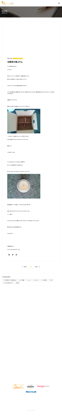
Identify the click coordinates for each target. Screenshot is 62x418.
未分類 (17, 283)
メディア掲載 (21, 280)
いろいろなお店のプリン (17, 58)
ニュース (29, 280)
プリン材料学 (44, 280)
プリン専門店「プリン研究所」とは (10, 280)
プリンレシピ (36, 280)
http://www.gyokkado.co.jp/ (13, 249)
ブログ (51, 280)
